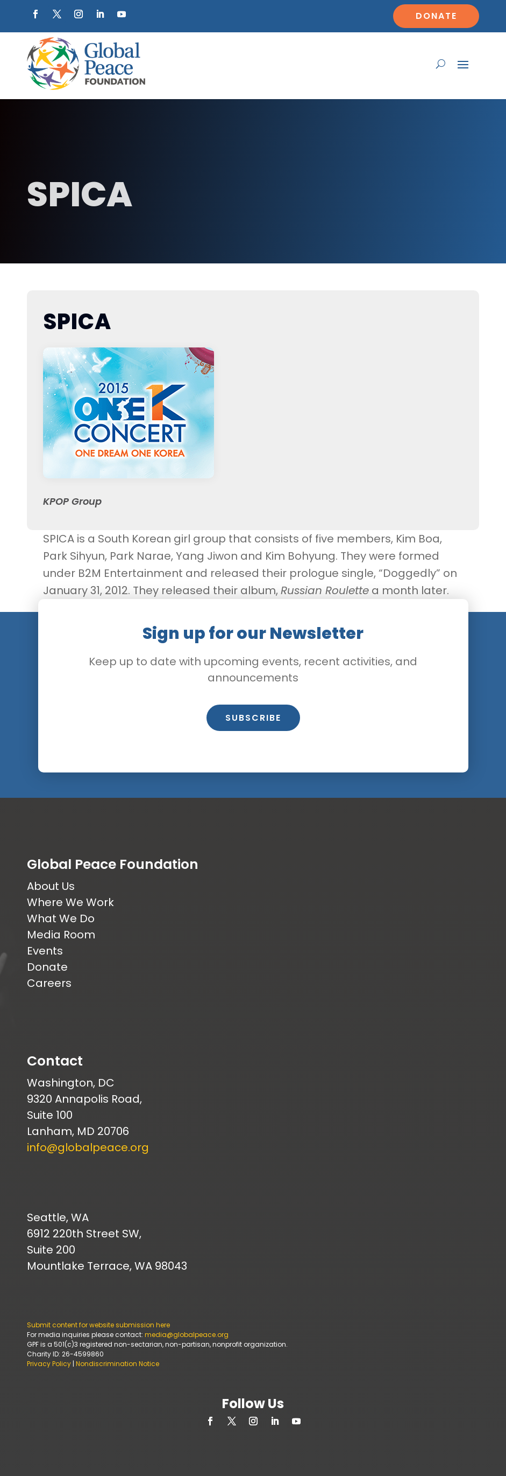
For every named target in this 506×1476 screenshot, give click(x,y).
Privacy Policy (49, 1363)
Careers (49, 983)
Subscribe (253, 718)
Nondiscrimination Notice (117, 1363)
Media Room (61, 934)
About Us (51, 886)
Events (45, 950)
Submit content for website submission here (98, 1324)
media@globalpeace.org (187, 1334)
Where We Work (70, 902)
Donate (436, 16)
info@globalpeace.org (88, 1147)
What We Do (61, 918)
